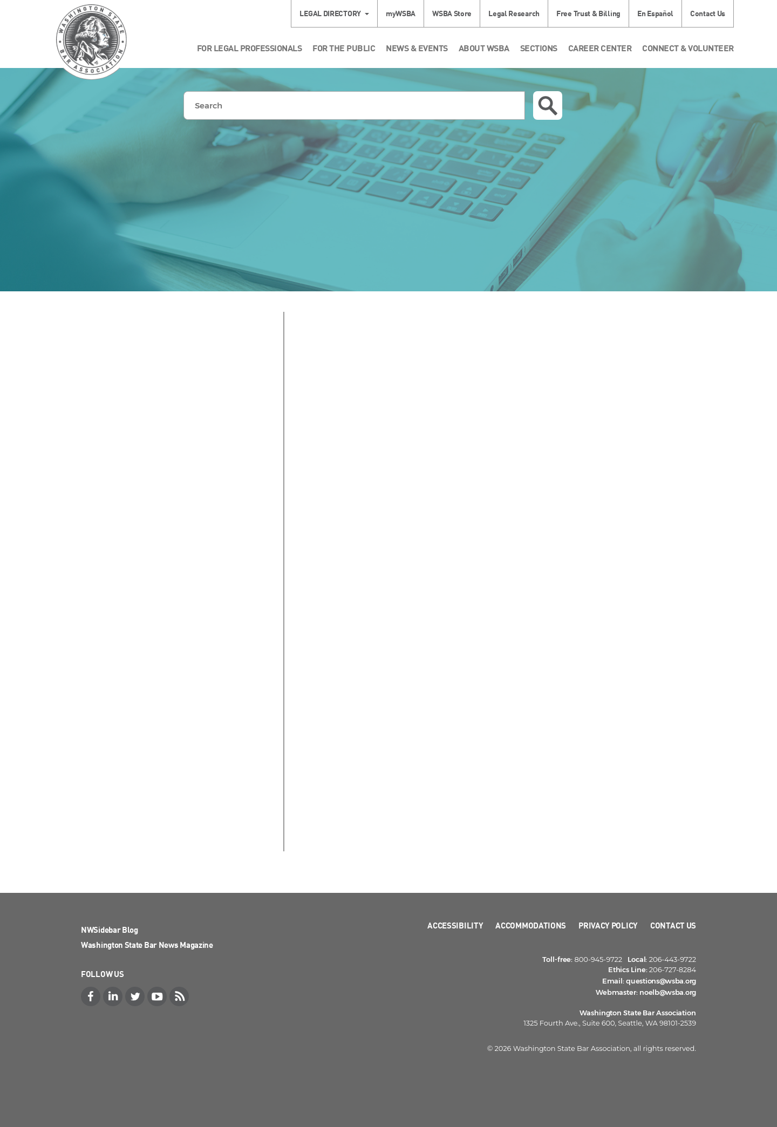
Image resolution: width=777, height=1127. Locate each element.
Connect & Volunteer (688, 48)
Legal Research (514, 13)
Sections (538, 48)
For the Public (343, 48)
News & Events (417, 48)
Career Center (600, 48)
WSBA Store (452, 13)
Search (547, 105)
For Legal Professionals (249, 48)
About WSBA (484, 48)
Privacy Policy (608, 925)
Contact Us (707, 13)
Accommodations (530, 925)
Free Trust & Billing (588, 13)
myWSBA (400, 13)
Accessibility (455, 925)
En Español (655, 13)
